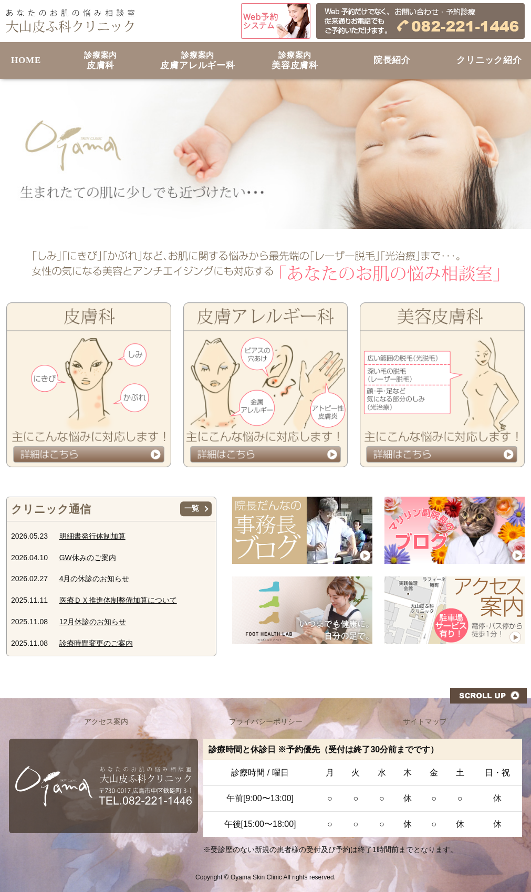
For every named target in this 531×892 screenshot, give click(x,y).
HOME (26, 60)
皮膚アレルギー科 (197, 60)
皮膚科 (100, 60)
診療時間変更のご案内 (96, 643)
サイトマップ (425, 721)
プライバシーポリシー (266, 721)
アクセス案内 (106, 721)
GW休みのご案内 (87, 557)
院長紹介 (392, 60)
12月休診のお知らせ (93, 621)
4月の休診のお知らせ (94, 578)
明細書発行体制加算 (92, 536)
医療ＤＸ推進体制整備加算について (118, 600)
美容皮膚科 (295, 60)
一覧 (191, 509)
